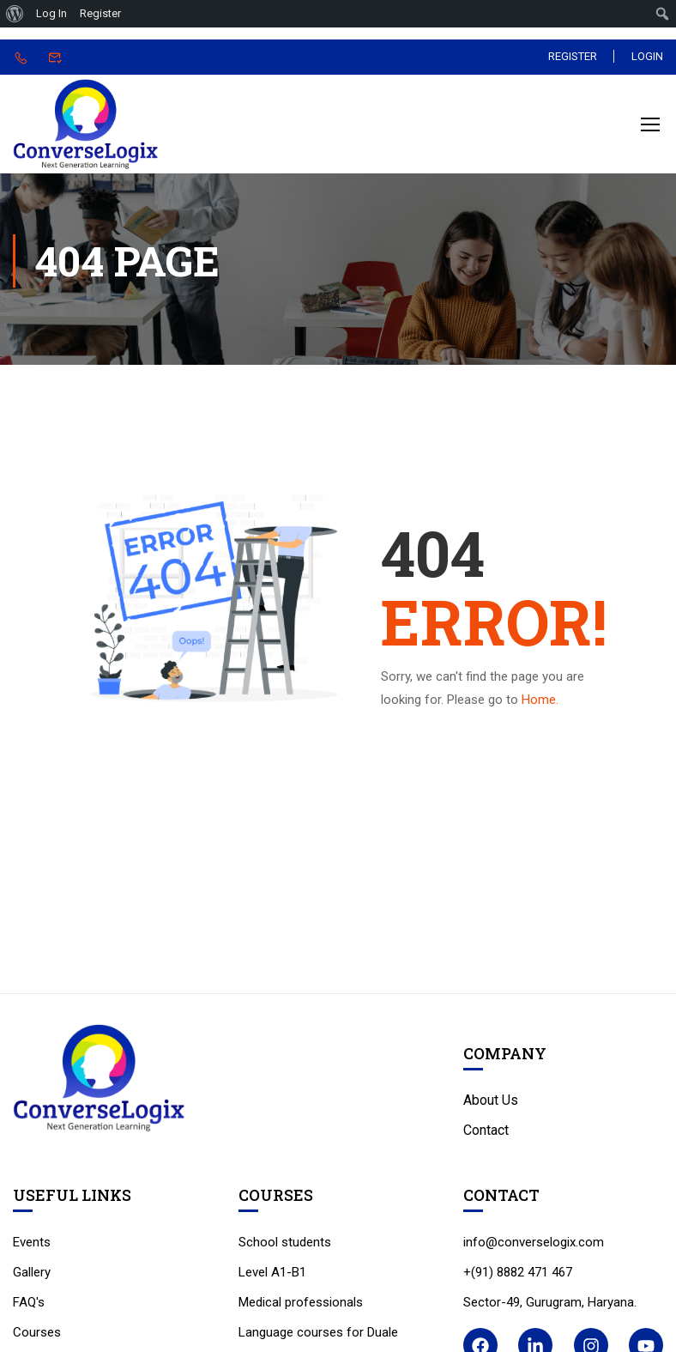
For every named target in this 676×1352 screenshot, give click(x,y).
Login (647, 56)
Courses (37, 1336)
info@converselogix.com (533, 1246)
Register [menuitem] (100, 13)
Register (571, 56)
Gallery (32, 1276)
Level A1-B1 (272, 1276)
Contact (486, 1135)
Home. (540, 704)
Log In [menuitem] (51, 13)
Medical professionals (300, 1306)
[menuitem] (15, 13)
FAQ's (29, 1306)
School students (284, 1246)
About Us (490, 1105)
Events (32, 1246)
